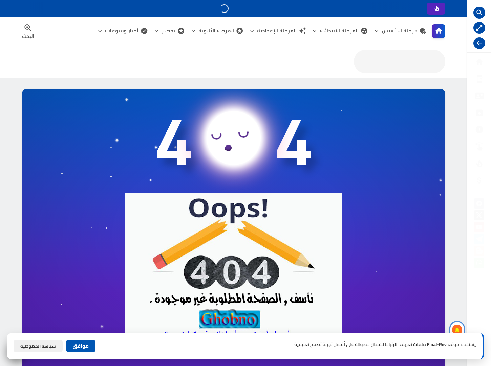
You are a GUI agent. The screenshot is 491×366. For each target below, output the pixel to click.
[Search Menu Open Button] (28, 31)
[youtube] (479, 228)
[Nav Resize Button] (479, 43)
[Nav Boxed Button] (479, 28)
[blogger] (479, 252)
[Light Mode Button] (457, 329)
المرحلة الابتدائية (344, 31)
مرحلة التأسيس (404, 31)
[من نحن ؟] (479, 79)
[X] (479, 216)
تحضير (173, 31)
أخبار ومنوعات (126, 31)
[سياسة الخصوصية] (479, 96)
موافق (81, 346)
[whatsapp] (479, 264)
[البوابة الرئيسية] (479, 62)
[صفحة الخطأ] (479, 180)
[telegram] (479, 240)
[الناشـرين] (479, 163)
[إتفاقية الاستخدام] (479, 113)
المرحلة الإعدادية (281, 31)
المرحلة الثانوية (220, 31)
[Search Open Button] (479, 13)
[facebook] (479, 204)
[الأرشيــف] (479, 130)
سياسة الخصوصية (38, 346)
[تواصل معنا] (479, 146)
